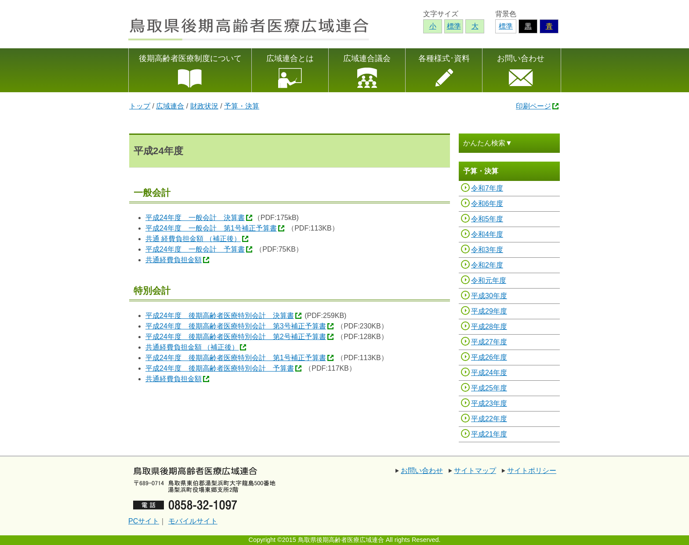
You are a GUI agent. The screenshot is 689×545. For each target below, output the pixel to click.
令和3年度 (487, 249)
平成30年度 (489, 296)
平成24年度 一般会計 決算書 (195, 217)
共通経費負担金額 (173, 259)
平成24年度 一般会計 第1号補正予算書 (211, 228)
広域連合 (170, 106)
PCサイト (143, 521)
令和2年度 (487, 265)
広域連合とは (290, 58)
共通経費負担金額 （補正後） (192, 347)
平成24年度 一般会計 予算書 (195, 249)
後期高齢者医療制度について (190, 58)
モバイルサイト (193, 521)
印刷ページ (533, 106)
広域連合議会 (367, 58)
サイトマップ (475, 470)
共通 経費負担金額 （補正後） (193, 238)
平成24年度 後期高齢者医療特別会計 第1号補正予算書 (235, 357)
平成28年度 (489, 326)
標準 (506, 26)
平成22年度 (489, 418)
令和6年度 (487, 203)
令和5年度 (487, 219)
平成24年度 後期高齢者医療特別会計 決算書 (219, 315)
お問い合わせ (520, 58)
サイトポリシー (531, 470)
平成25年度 (489, 388)
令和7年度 (487, 188)
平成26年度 (489, 357)
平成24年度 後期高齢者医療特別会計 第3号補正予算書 (235, 326)
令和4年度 (487, 234)
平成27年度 (489, 342)
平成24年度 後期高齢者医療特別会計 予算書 (219, 368)
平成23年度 (489, 403)
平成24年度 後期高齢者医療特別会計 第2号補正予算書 (235, 336)
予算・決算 (241, 106)
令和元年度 (488, 280)
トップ (139, 106)
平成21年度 (489, 434)
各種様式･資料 (444, 58)
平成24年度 (489, 372)
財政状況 (204, 106)
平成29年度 (489, 311)
